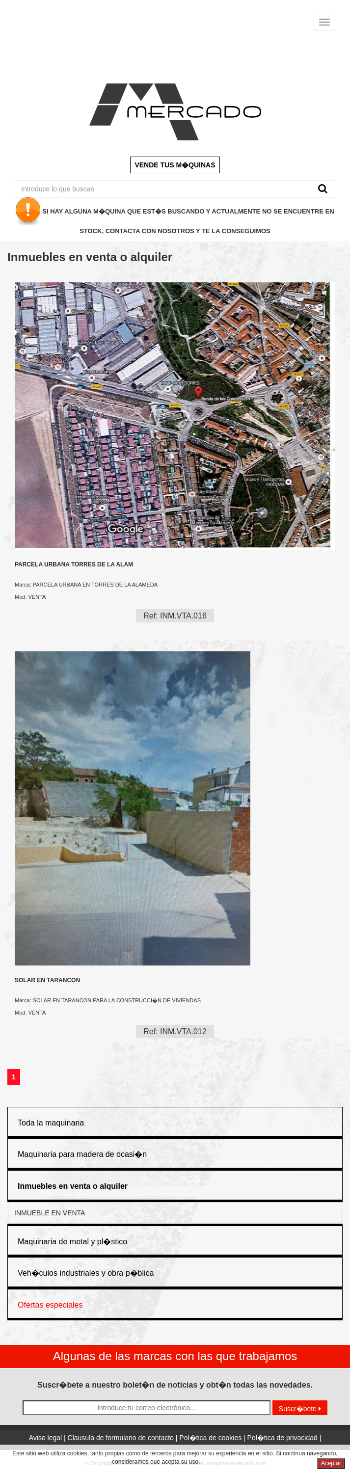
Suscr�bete (300, 1409)
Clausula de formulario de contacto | (124, 1438)
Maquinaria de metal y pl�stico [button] (72, 1241)
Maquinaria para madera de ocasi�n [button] (82, 1154)
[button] (73, 1186)
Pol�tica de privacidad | (284, 1438)
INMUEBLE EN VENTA (49, 1213)
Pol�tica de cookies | (213, 1438)
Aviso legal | (48, 1438)
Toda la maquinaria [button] (51, 1123)
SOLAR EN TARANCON (47, 980)
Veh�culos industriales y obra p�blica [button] (86, 1273)
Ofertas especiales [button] (50, 1305)
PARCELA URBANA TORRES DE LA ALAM (74, 565)
